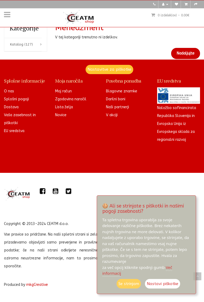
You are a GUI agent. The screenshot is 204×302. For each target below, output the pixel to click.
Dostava (11, 107)
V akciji (112, 115)
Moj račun (63, 91)
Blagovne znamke (121, 91)
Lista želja (64, 107)
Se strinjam (128, 283)
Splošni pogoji (16, 99)
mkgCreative (37, 284)
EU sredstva (14, 131)
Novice (60, 115)
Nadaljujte (185, 53)
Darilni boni (115, 99)
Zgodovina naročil (70, 99)
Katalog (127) (21, 44)
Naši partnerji (117, 107)
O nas (9, 91)
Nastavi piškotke (163, 283)
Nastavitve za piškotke (109, 69)
